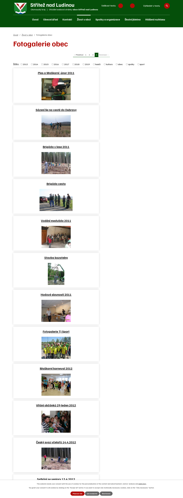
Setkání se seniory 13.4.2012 (144, 183)
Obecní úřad (50, 19)
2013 (25, 64)
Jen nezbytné (92, 493)
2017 (66, 64)
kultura (109, 64)
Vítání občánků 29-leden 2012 (38, 183)
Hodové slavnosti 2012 (144, 294)
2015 (46, 64)
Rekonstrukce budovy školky (91, 294)
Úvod (35, 19)
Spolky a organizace (107, 19)
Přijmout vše (77, 493)
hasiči (98, 64)
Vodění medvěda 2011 (91, 110)
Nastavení (106, 493)
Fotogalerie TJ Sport (91, 147)
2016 (56, 64)
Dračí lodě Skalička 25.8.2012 (38, 294)
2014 (35, 64)
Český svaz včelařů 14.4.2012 (91, 183)
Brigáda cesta (38, 110)
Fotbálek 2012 (144, 220)
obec (120, 64)
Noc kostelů (38, 220)
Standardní (126, 5)
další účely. (142, 484)
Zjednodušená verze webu (82, 429)
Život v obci (84, 19)
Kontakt (67, 19)
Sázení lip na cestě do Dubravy (91, 73)
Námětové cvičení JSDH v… (91, 220)
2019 (87, 64)
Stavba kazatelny (144, 110)
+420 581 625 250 (28, 417)
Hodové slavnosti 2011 (38, 147)
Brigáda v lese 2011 (144, 73)
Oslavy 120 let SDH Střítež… (91, 257)
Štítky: (16, 64)
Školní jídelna (133, 19)
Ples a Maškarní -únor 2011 (38, 73)
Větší (132, 5)
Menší (120, 5)
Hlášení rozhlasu (155, 19)
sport (142, 64)
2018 (76, 64)
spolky (131, 64)
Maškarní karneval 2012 (144, 147)
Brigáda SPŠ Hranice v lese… (38, 257)
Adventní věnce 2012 (38, 331)
